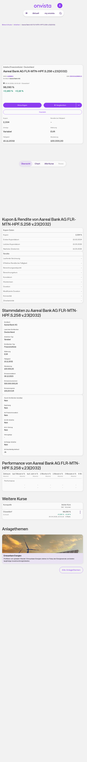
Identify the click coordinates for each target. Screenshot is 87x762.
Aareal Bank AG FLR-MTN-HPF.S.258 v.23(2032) (38, 25)
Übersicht (25, 163)
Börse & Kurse (7, 25)
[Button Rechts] (79, 105)
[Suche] (60, 13)
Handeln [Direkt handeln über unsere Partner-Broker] (42, 112)
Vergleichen (60, 105)
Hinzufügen (22, 105)
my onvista (50, 13)
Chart (37, 163)
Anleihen (17, 25)
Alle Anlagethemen (71, 570)
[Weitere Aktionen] (80, 512)
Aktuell (35, 13)
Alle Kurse (49, 163)
